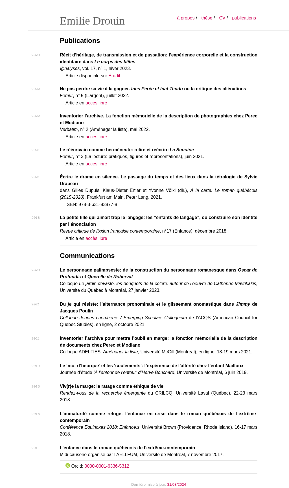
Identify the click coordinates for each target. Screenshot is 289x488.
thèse (206, 18)
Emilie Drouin (92, 20)
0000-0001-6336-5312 (107, 466)
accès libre (96, 102)
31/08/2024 (176, 484)
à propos (185, 18)
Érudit (114, 75)
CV (222, 18)
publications (244, 18)
